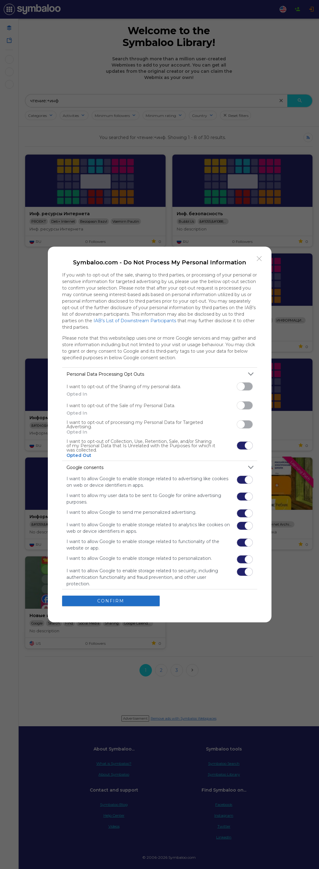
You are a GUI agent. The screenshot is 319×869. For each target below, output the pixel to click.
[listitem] (159, 374)
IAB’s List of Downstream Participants (134, 320)
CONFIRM (110, 601)
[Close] (259, 259)
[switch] (245, 386)
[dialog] (159, 434)
